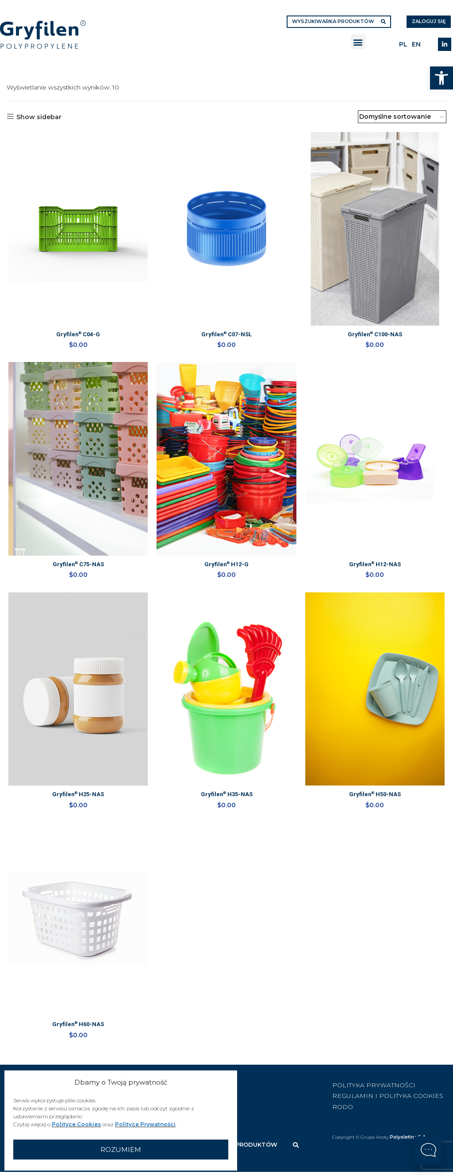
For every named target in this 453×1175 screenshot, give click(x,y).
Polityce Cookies (76, 1124)
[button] (441, 77)
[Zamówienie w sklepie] (402, 116)
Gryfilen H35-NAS (226, 798)
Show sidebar (38, 117)
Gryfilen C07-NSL (226, 335)
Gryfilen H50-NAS (376, 798)
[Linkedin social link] (444, 44)
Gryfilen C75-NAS (77, 567)
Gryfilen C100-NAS (376, 335)
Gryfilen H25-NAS (77, 798)
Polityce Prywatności (145, 1124)
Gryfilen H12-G (227, 567)
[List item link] (241, 1088)
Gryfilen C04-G (77, 335)
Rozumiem (120, 1149)
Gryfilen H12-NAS (376, 567)
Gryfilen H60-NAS (77, 1030)
